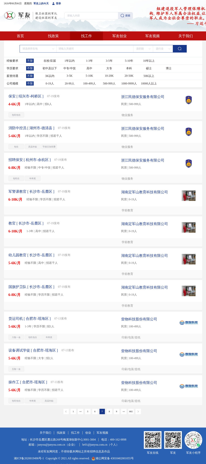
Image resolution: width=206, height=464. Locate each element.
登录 (56, 3)
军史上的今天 (41, 3)
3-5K (69, 75)
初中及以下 (50, 68)
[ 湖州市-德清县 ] (31, 128)
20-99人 (69, 83)
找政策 (53, 36)
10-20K (109, 75)
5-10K (89, 75)
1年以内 (70, 60)
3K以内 (49, 75)
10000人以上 (149, 83)
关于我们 (185, 36)
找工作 (86, 36)
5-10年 (129, 60)
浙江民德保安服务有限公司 (142, 97)
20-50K (129, 75)
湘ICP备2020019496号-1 (29, 458)
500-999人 (109, 83)
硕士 (149, 68)
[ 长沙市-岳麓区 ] (31, 191)
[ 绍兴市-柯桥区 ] (26, 96)
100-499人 (89, 83)
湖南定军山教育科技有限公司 (144, 192)
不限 (30, 60)
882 (131, 411)
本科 (129, 68)
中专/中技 (69, 68)
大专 (109, 68)
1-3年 (89, 60)
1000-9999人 (129, 83)
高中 (89, 68)
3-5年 (109, 60)
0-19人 (50, 83)
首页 (20, 36)
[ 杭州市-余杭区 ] (29, 160)
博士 (169, 68)
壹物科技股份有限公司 (139, 319)
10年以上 (149, 60)
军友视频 (152, 36)
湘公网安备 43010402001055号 (115, 458)
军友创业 (119, 36)
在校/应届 (50, 60)
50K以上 (148, 75)
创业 (88, 432)
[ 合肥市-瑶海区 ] (29, 319)
